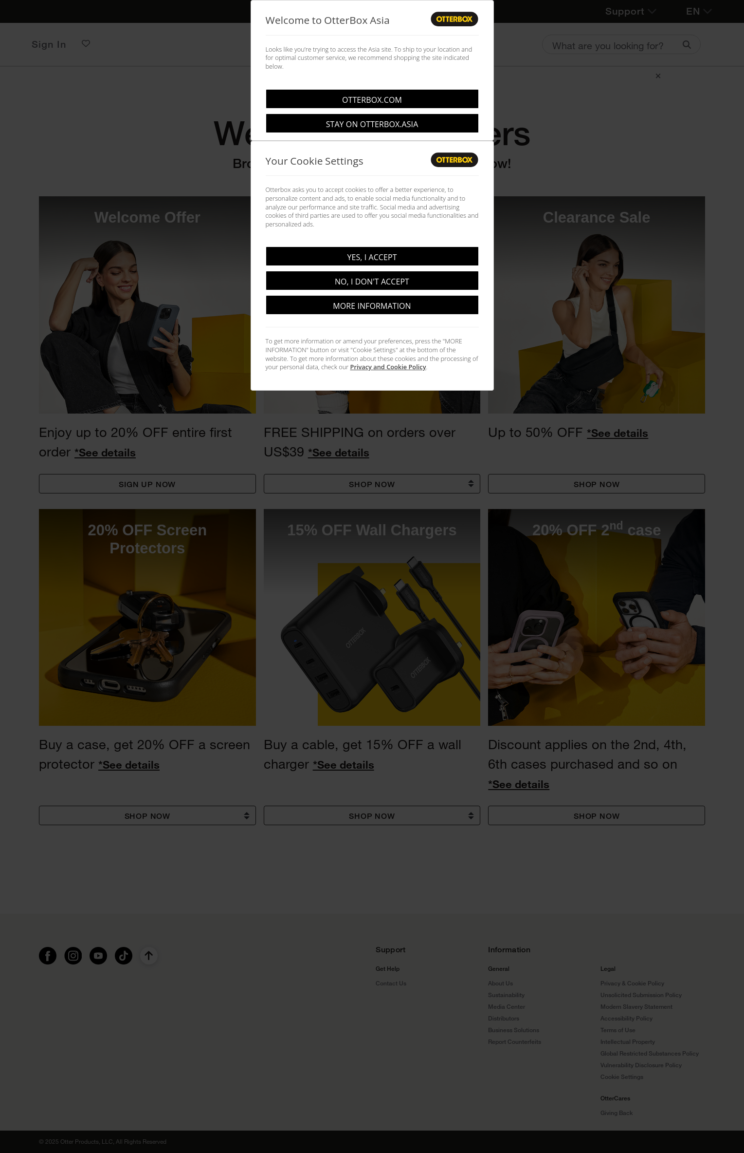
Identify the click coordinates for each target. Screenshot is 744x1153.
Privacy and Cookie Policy (388, 366)
